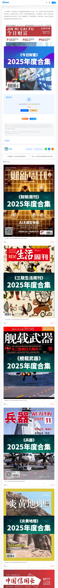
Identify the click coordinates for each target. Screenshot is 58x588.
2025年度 (13, 6)
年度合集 (8, 6)
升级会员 (33, 110)
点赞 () (33, 118)
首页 (4, 6)
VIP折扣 (29, 106)
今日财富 (7, 11)
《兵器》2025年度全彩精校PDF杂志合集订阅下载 (14, 481)
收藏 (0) (25, 118)
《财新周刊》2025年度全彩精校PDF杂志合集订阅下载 (15, 238)
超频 (10, 149)
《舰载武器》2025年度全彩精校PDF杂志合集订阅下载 (15, 400)
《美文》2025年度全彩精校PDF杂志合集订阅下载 (44, 156)
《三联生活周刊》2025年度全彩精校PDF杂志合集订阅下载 (16, 319)
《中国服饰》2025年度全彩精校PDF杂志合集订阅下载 (20, 156)
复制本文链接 (38, 149)
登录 (54, 2)
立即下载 (24, 110)
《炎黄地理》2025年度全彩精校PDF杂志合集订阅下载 (15, 562)
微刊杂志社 (8, 131)
